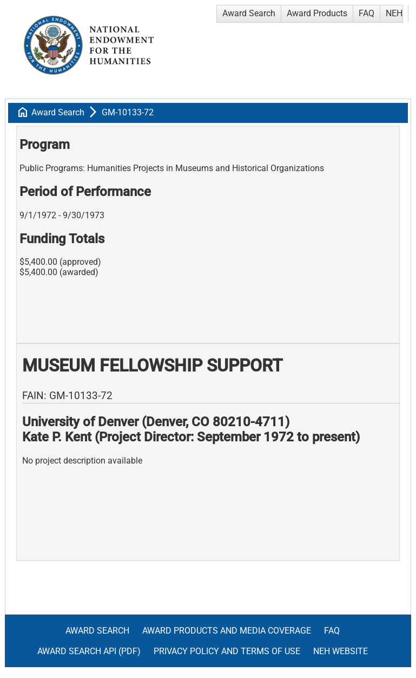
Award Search (248, 13)
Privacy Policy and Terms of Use (227, 651)
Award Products (317, 13)
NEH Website (340, 651)
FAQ (366, 13)
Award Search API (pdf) (89, 651)
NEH (394, 13)
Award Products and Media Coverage (226, 630)
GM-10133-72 (128, 112)
